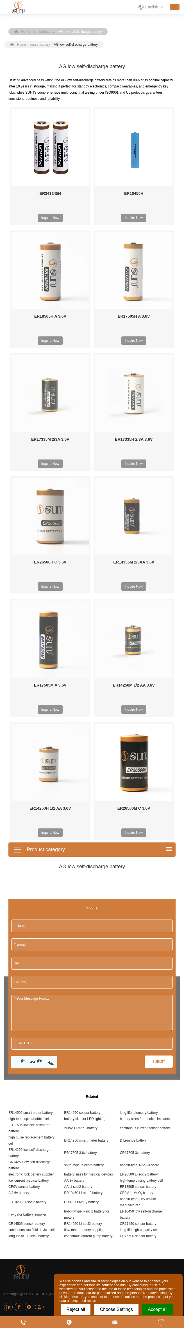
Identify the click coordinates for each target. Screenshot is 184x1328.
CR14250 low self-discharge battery (29, 933)
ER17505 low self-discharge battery (29, 896)
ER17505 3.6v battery (80, 921)
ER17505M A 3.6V (50, 530)
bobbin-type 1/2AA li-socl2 (139, 933)
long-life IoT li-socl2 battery (28, 1004)
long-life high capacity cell (139, 998)
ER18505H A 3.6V (50, 316)
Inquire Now (50, 218)
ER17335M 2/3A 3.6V (50, 439)
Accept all (157, 1309)
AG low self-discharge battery (80, 32)
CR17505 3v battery (135, 921)
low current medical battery (28, 949)
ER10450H (134, 193)
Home (25, 32)
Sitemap (128, 1062)
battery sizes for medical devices (88, 942)
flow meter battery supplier (84, 998)
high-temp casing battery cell (141, 949)
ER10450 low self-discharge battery (141, 983)
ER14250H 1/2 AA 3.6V (50, 576)
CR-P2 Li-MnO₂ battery (81, 970)
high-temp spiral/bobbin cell (28, 887)
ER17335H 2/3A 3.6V (134, 400)
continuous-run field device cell (31, 998)
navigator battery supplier (27, 983)
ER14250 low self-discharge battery (29, 921)
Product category (39, 618)
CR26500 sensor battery (138, 1004)
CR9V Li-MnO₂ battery (136, 961)
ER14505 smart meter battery (30, 881)
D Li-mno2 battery (133, 909)
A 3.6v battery (18, 961)
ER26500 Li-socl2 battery (139, 942)
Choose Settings (116, 1309)
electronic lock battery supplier (31, 942)
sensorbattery (44, 32)
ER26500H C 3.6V (50, 485)
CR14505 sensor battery (26, 992)
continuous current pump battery (88, 1004)
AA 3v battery (74, 949)
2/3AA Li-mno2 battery (80, 896)
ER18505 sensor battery (138, 955)
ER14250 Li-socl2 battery (83, 992)
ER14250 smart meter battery (86, 909)
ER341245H (50, 193)
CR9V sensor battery (24, 955)
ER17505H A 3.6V (134, 316)
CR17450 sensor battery (138, 992)
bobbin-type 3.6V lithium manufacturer (138, 970)
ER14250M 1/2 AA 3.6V (134, 530)
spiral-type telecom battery (84, 933)
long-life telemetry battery (139, 881)
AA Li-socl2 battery (78, 955)
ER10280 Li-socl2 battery (27, 970)
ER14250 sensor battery (82, 881)
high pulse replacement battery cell (31, 909)
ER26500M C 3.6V (133, 576)
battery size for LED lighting (84, 887)
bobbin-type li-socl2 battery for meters (86, 983)
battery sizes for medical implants (145, 887)
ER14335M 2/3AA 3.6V (133, 485)
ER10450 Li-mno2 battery (83, 961)
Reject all (76, 1309)
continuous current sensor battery (145, 896)
